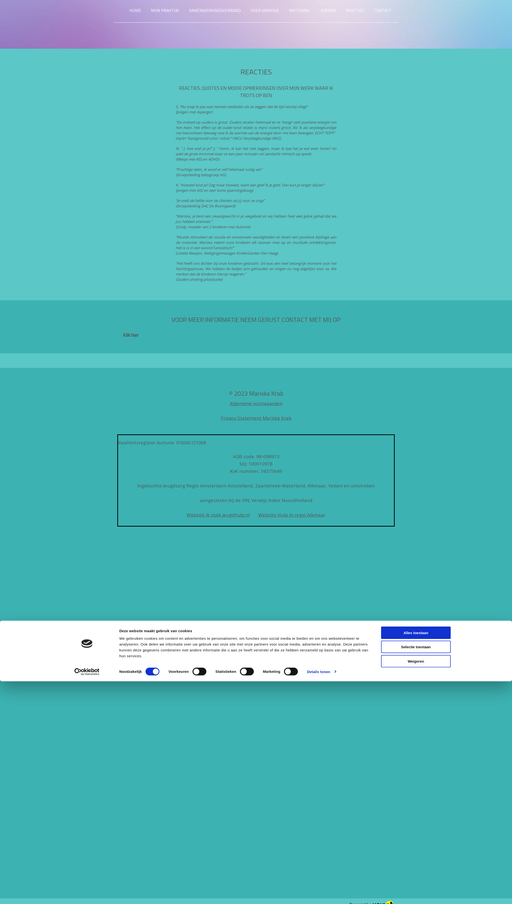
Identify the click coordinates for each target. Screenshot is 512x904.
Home (135, 10)
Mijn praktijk (165, 10)
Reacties (355, 10)
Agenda (328, 10)
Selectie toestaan (416, 456)
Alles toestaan (415, 442)
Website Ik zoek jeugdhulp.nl (218, 515)
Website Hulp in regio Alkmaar (291, 515)
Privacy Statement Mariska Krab (256, 418)
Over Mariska (265, 10)
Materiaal (300, 10)
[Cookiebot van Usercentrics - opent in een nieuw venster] (87, 480)
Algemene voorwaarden (256, 403)
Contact (383, 10)
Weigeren (416, 470)
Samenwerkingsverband (215, 10)
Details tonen (318, 481)
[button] (131, 335)
